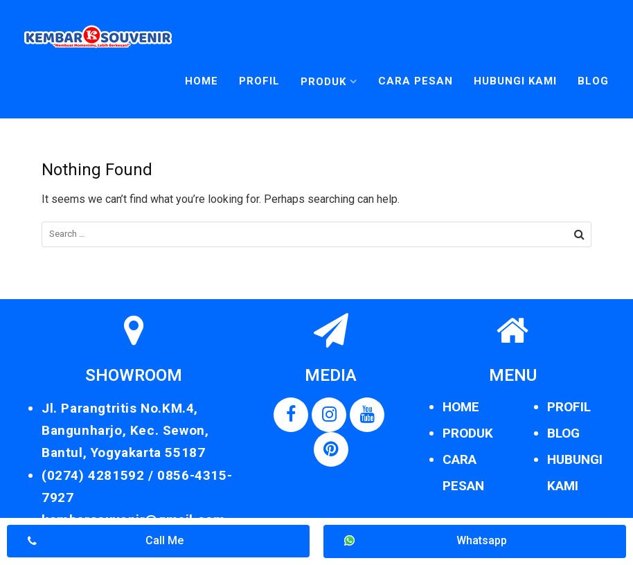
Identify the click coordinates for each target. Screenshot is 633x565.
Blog (593, 81)
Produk (323, 81)
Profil (259, 81)
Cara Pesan (415, 81)
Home (201, 81)
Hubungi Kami (515, 81)
